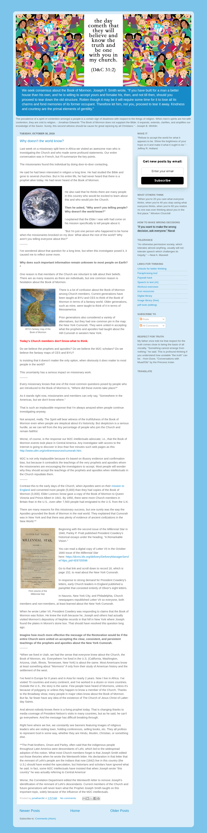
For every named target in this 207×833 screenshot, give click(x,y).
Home (75, 811)
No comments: (68, 798)
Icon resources (145, 291)
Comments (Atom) (45, 818)
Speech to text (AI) (148, 282)
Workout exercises (147, 286)
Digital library (144, 295)
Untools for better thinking (151, 268)
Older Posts (119, 811)
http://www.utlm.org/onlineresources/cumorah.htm (50, 450)
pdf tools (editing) (147, 304)
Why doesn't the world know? (42, 141)
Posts (144, 319)
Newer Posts (30, 811)
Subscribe (162, 180)
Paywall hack (144, 277)
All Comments (149, 325)
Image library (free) (148, 300)
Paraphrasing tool (147, 273)
